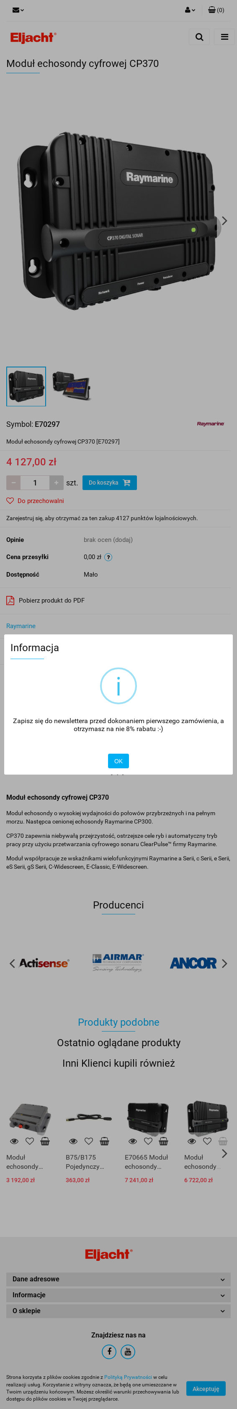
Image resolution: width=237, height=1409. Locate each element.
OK (118, 761)
